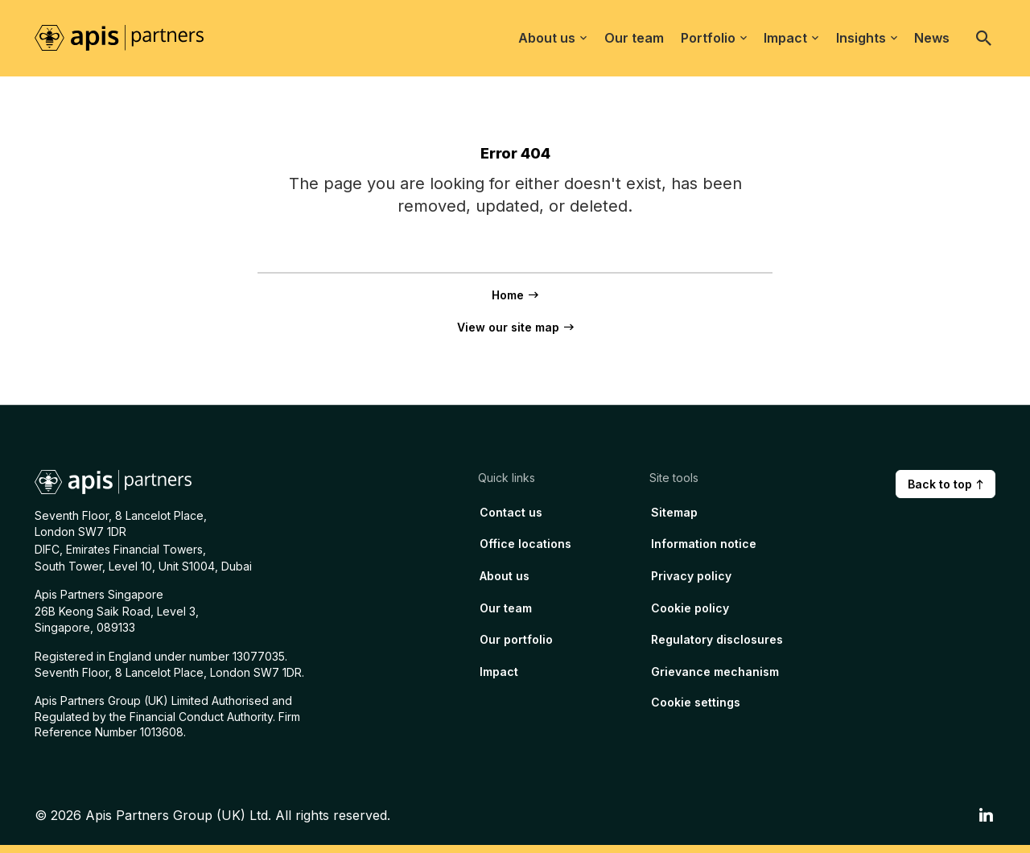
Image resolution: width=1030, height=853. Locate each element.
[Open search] (983, 38)
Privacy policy (691, 576)
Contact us (511, 512)
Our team (634, 38)
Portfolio (714, 38)
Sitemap (674, 512)
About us (552, 38)
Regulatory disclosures (717, 639)
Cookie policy (690, 608)
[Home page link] (127, 37)
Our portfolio (516, 639)
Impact (791, 38)
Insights (866, 38)
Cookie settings (695, 702)
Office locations (525, 543)
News (932, 38)
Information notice (703, 543)
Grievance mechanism (715, 671)
